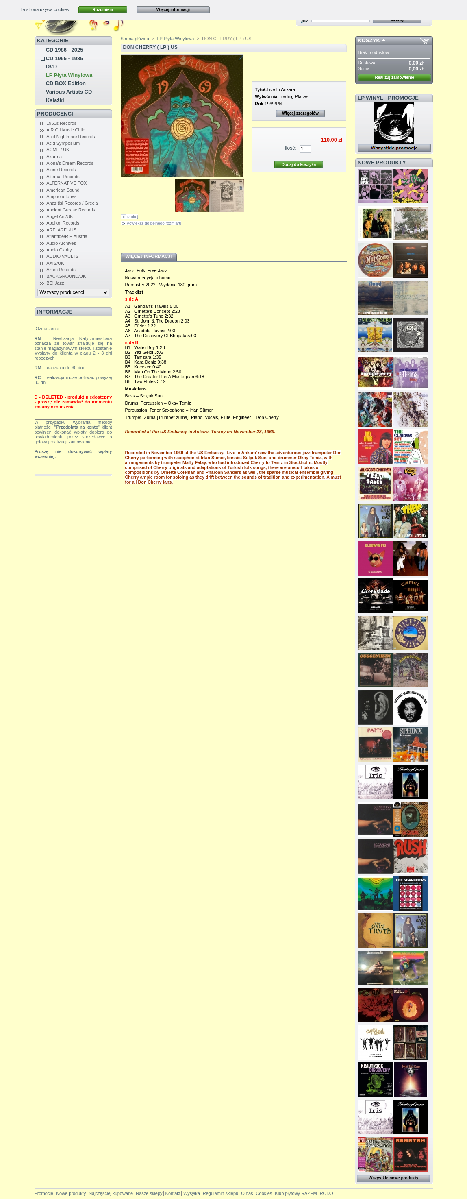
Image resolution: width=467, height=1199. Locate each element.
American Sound (62, 189)
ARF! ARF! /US (61, 229)
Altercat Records (62, 176)
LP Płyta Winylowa (69, 75)
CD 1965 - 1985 (64, 58)
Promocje (44, 1193)
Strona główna (135, 38)
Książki (55, 100)
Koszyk (369, 40)
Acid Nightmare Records (70, 136)
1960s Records (61, 123)
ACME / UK (57, 149)
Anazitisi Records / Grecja (72, 203)
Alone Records (61, 169)
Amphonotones (61, 196)
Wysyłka (191, 1193)
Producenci (55, 114)
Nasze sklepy (149, 1193)
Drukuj (133, 216)
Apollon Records (62, 222)
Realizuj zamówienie (394, 77)
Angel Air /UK (59, 216)
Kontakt (172, 1193)
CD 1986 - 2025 (64, 50)
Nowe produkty (382, 162)
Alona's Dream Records (69, 163)
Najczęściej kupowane (111, 1193)
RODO (326, 1193)
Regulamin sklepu (220, 1193)
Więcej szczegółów (300, 113)
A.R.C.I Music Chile (65, 129)
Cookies (264, 1193)
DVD (51, 66)
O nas (247, 1193)
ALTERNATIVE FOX (66, 183)
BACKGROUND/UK (66, 276)
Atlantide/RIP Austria (66, 236)
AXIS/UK (55, 263)
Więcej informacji (173, 9)
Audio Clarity (59, 249)
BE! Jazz (55, 283)
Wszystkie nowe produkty (393, 1178)
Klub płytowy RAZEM (296, 1193)
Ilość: (290, 148)
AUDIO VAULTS (62, 256)
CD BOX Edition (66, 83)
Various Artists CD (69, 92)
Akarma (54, 156)
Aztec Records (61, 269)
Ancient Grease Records (70, 209)
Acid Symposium (63, 143)
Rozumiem (103, 9)
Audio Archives (61, 243)
